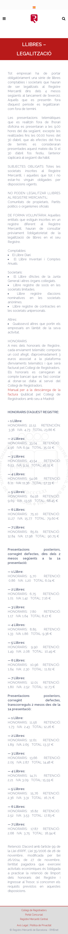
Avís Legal (22, 925)
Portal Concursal (34, 914)
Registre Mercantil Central (34, 919)
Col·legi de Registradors (34, 910)
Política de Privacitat (40, 925)
